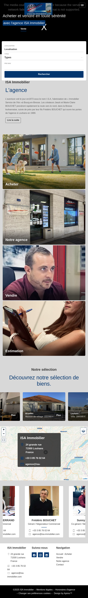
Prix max (7, 63)
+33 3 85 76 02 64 (35, 458)
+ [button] (4, 430)
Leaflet (85, 478)
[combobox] (44, 49)
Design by (62, 593)
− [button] (4, 434)
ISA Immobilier (32, 438)
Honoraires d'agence (65, 590)
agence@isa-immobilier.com (45, 534)
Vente (23, 29)
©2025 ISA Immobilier (23, 590)
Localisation (9, 46)
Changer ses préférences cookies (35, 593)
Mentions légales (44, 590)
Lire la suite (13, 120)
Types (6, 54)
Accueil (38, 9)
